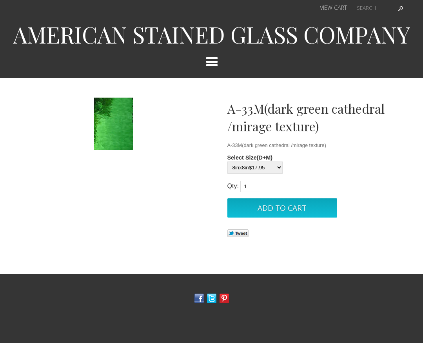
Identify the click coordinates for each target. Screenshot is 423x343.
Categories (211, 61)
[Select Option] (255, 168)
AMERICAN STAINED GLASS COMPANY (211, 34)
